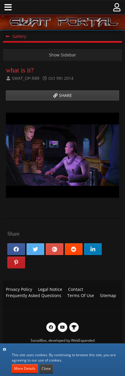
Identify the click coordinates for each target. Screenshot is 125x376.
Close (46, 368)
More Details (24, 368)
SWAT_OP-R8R (26, 78)
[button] (8, 7)
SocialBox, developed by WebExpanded (63, 340)
